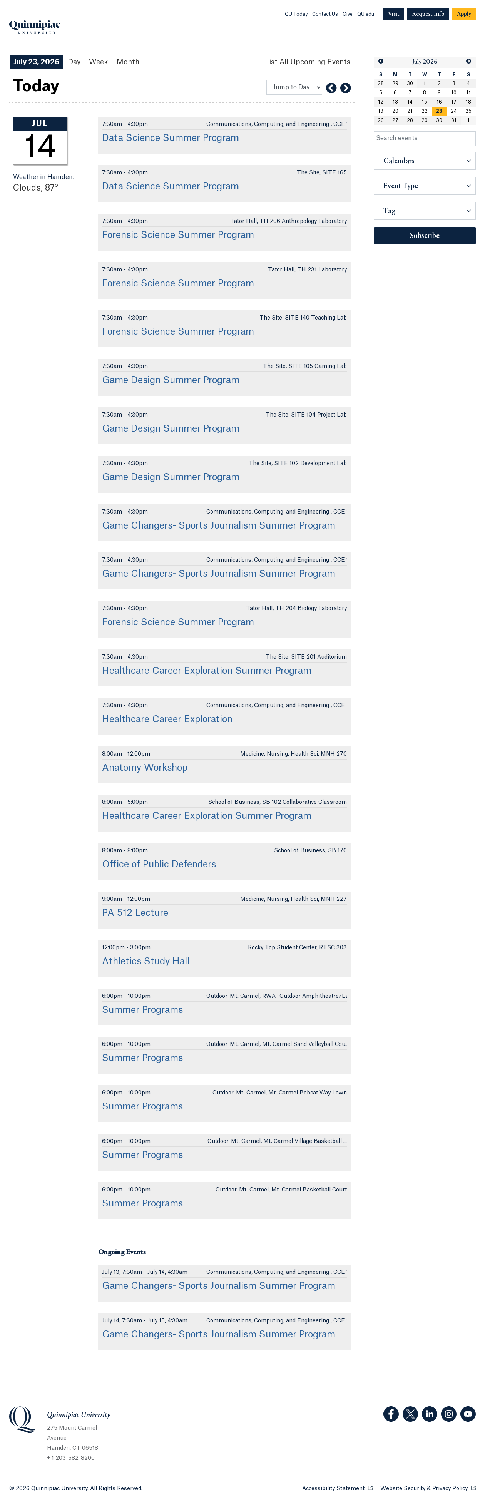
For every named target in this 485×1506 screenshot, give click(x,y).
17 (454, 102)
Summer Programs (142, 1010)
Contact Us (325, 14)
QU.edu (365, 14)
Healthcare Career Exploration (167, 719)
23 (439, 111)
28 (381, 83)
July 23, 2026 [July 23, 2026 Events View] (36, 62)
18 (468, 102)
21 (410, 111)
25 (468, 111)
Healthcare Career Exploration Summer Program (206, 671)
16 (439, 102)
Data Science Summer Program (170, 138)
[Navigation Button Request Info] (428, 14)
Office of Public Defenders (159, 864)
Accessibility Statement (337, 1488)
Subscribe (425, 236)
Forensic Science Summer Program (178, 235)
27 (395, 120)
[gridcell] (439, 111)
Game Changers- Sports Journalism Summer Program (218, 525)
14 (410, 102)
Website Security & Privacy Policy (428, 1488)
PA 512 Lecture (135, 913)
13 (395, 102)
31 (454, 120)
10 (454, 92)
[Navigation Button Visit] (393, 14)
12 (380, 102)
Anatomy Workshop (144, 768)
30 (410, 83)
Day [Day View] (74, 62)
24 (454, 111)
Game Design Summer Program (170, 380)
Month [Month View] (128, 62)
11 (468, 92)
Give (348, 14)
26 (381, 120)
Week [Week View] (98, 62)
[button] (381, 61)
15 (424, 102)
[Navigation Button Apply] (464, 14)
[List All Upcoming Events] (307, 62)
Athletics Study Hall (145, 961)
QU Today (296, 14)
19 (380, 111)
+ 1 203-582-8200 (71, 1458)
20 (395, 111)
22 (424, 111)
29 (395, 83)
